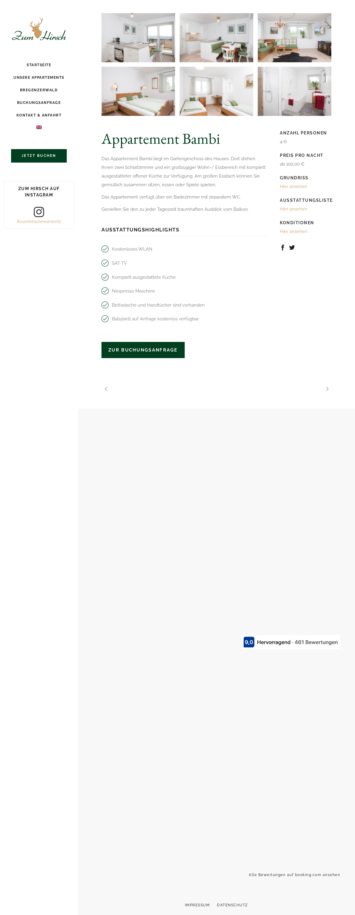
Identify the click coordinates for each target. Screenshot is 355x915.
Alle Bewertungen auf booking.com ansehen (294, 875)
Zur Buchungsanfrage (143, 350)
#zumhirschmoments (39, 221)
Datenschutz (232, 905)
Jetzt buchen (39, 156)
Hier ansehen (293, 186)
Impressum (197, 905)
